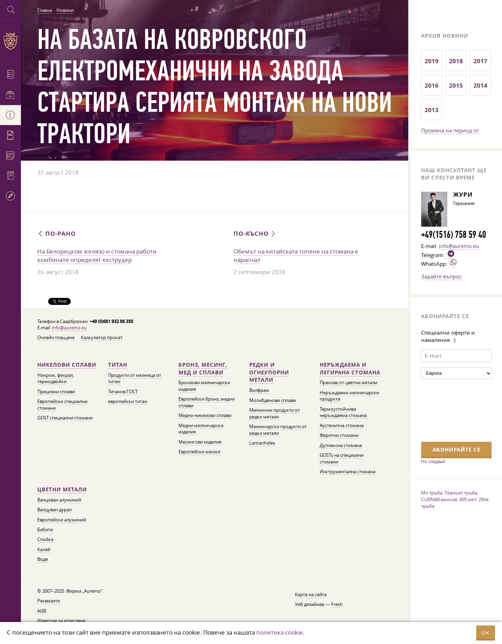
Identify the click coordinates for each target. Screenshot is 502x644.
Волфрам (259, 390)
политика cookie (279, 632)
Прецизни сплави (56, 392)
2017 (480, 61)
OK (485, 633)
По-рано (56, 233)
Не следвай (433, 461)
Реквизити (48, 601)
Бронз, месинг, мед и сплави (202, 368)
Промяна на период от (450, 130)
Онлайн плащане (56, 338)
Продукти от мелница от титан (134, 378)
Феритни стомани (339, 435)
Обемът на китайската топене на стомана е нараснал (296, 255)
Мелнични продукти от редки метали (274, 413)
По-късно (255, 233)
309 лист (468, 499)
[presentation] (449, 410)
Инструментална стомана (347, 472)
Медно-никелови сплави (204, 415)
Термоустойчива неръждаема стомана (343, 412)
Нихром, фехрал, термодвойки (55, 378)
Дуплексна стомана (341, 445)
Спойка (45, 539)
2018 (456, 61)
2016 (432, 85)
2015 (456, 85)
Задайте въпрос (441, 276)
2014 (480, 85)
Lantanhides (262, 443)
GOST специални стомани (65, 418)
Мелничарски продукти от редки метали (278, 430)
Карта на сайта (311, 595)
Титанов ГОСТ (123, 392)
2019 (432, 61)
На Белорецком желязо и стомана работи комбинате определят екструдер (97, 255)
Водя (42, 559)
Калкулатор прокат (101, 338)
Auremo (10, 41)
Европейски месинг (199, 452)
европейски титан (127, 401)
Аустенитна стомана (342, 426)
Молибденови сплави (272, 400)
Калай (43, 549)
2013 (432, 110)
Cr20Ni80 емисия (439, 499)
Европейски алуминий (61, 520)
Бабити (45, 530)
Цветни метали (62, 489)
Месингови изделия (199, 442)
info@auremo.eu (69, 328)
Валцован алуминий (59, 500)
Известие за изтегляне (61, 621)
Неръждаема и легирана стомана (350, 368)
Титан (117, 364)
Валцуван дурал (54, 510)
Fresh (337, 604)
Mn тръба (431, 493)
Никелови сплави (66, 364)
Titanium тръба (460, 493)
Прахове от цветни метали (348, 383)
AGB (41, 611)
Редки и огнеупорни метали (269, 372)
